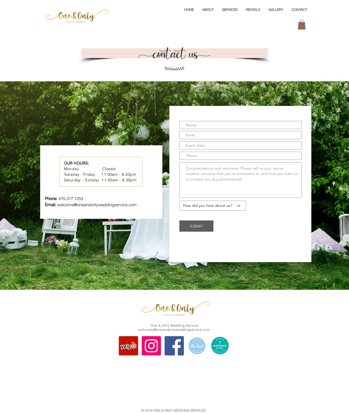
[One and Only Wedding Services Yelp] (128, 345)
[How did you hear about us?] (212, 206)
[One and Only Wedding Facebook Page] (174, 345)
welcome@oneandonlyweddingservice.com (97, 204)
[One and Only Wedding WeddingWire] (220, 345)
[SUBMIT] (196, 226)
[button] (302, 25)
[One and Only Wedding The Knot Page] (197, 345)
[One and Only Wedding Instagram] (151, 345)
